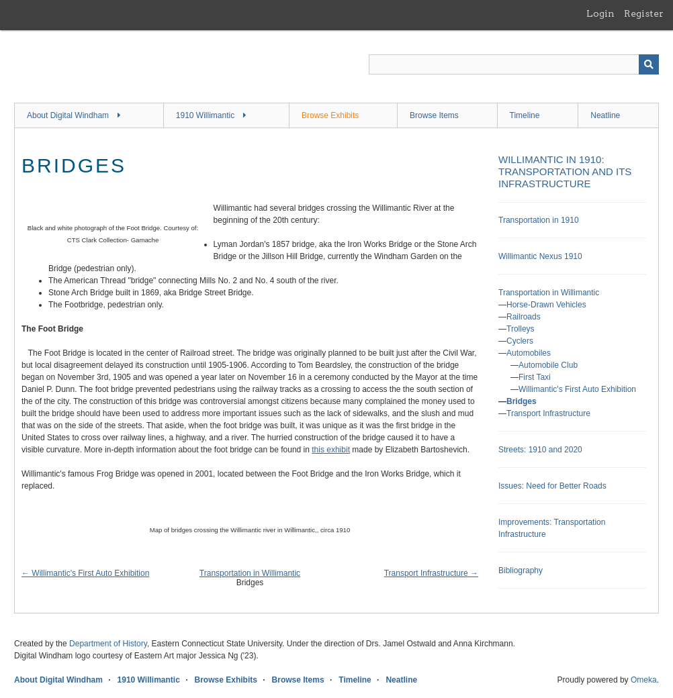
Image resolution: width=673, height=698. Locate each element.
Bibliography (520, 570)
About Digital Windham (68, 115)
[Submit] (649, 64)
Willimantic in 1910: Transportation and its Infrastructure (564, 171)
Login (600, 13)
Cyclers (519, 341)
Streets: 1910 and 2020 (540, 449)
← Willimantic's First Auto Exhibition (85, 573)
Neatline (605, 115)
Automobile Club (548, 365)
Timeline (525, 115)
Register (644, 13)
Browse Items (434, 115)
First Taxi (535, 377)
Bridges (521, 401)
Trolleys (520, 329)
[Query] (514, 64)
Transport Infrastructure (548, 413)
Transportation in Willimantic (249, 573)
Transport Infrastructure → (431, 573)
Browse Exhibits (330, 115)
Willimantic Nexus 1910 (540, 256)
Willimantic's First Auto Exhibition (577, 389)
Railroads (523, 316)
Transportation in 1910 (538, 220)
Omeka (644, 680)
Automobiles (528, 353)
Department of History (108, 643)
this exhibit (331, 449)
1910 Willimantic (205, 115)
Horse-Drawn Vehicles (546, 304)
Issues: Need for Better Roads (552, 486)
